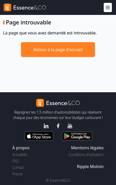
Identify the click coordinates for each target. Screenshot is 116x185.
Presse (17, 173)
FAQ (15, 161)
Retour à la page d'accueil (58, 49)
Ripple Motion (90, 166)
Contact (18, 167)
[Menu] (108, 7)
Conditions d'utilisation (86, 154)
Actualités (19, 154)
